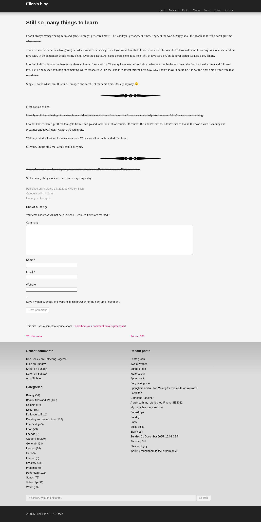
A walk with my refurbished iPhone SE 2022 (156, 402)
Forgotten (136, 393)
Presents (31, 467)
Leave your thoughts (38, 198)
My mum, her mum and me (146, 407)
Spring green (138, 368)
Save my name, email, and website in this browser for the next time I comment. (73, 301)
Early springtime (140, 383)
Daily (29, 409)
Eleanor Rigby (138, 446)
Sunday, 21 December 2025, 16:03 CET (154, 436)
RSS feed (57, 514)
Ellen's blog (37, 4)
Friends (30, 434)
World (29, 487)
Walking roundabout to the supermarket (154, 451)
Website (31, 284)
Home (162, 10)
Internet (30, 448)
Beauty (30, 395)
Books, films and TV (38, 400)
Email (30, 272)
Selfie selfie (137, 426)
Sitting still (136, 431)
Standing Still (138, 441)
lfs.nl (29, 453)
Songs (207, 10)
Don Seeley (33, 359)
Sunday (41, 364)
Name (30, 259)
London (30, 458)
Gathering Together (56, 359)
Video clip (32, 482)
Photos (185, 10)
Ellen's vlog (33, 424)
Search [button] (203, 497)
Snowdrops (137, 412)
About (217, 10)
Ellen (81, 188)
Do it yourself (34, 414)
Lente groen (137, 359)
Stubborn (37, 378)
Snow (133, 422)
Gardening (32, 438)
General (31, 443)
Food (29, 429)
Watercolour (137, 373)
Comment (33, 222)
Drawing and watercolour (41, 419)
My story (31, 462)
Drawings (173, 10)
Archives (229, 10)
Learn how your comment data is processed (99, 326)
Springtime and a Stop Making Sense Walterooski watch (163, 388)
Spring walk (137, 378)
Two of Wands (138, 364)
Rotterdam (32, 472)
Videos (196, 10)
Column (49, 193)
